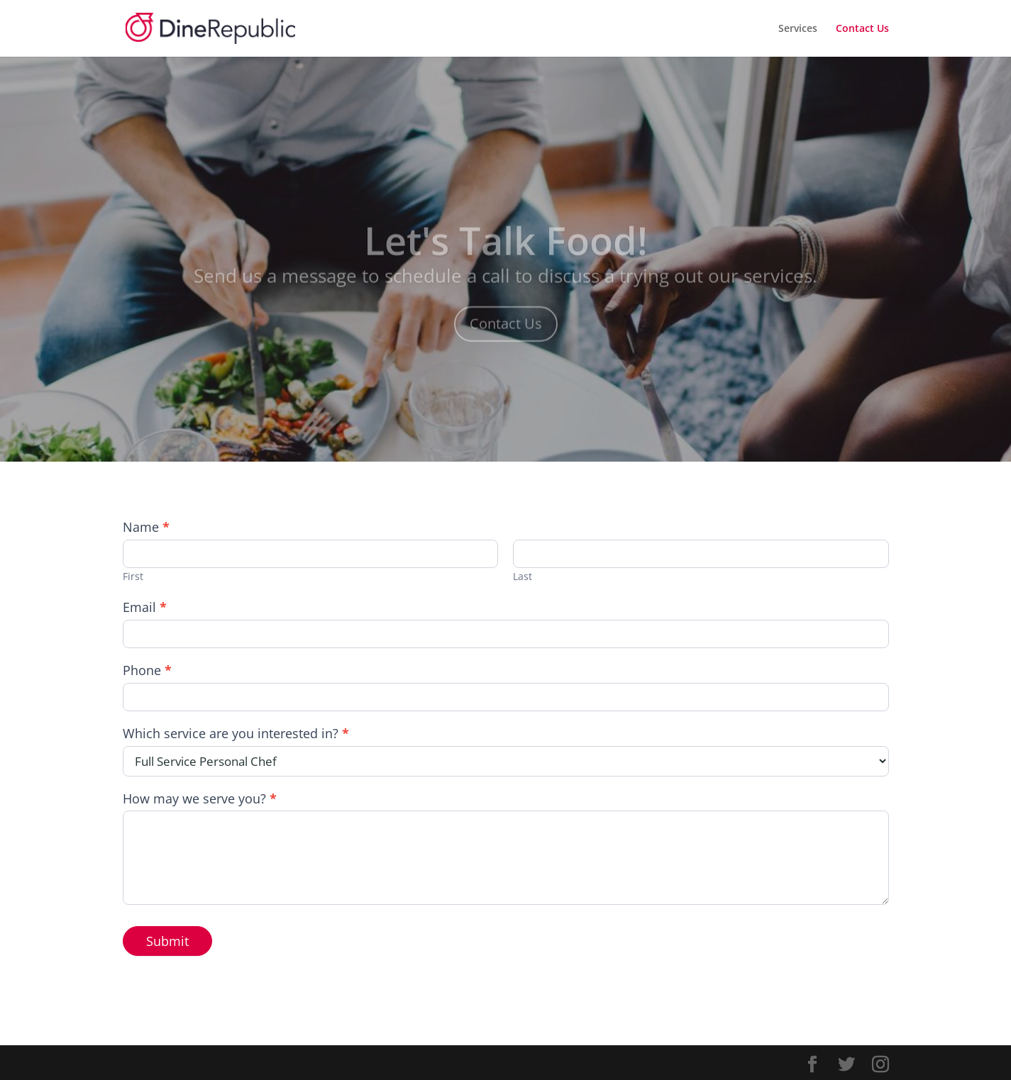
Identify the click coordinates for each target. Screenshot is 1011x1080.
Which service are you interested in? (236, 733)
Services (797, 29)
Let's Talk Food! (506, 253)
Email (145, 607)
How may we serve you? (200, 799)
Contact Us (862, 29)
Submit (167, 941)
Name (146, 527)
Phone (147, 670)
